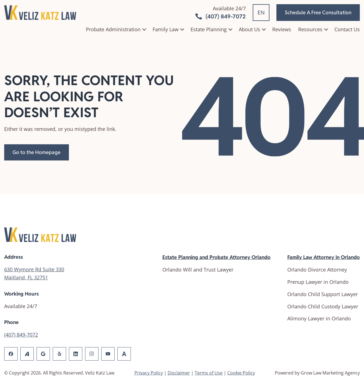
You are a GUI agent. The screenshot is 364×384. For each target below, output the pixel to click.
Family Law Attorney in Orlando (323, 257)
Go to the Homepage (37, 152)
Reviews (281, 29)
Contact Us (347, 29)
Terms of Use (209, 373)
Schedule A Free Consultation (318, 12)
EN (261, 12)
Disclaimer (179, 373)
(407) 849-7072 (21, 334)
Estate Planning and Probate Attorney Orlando (216, 257)
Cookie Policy (241, 373)
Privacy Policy (148, 373)
